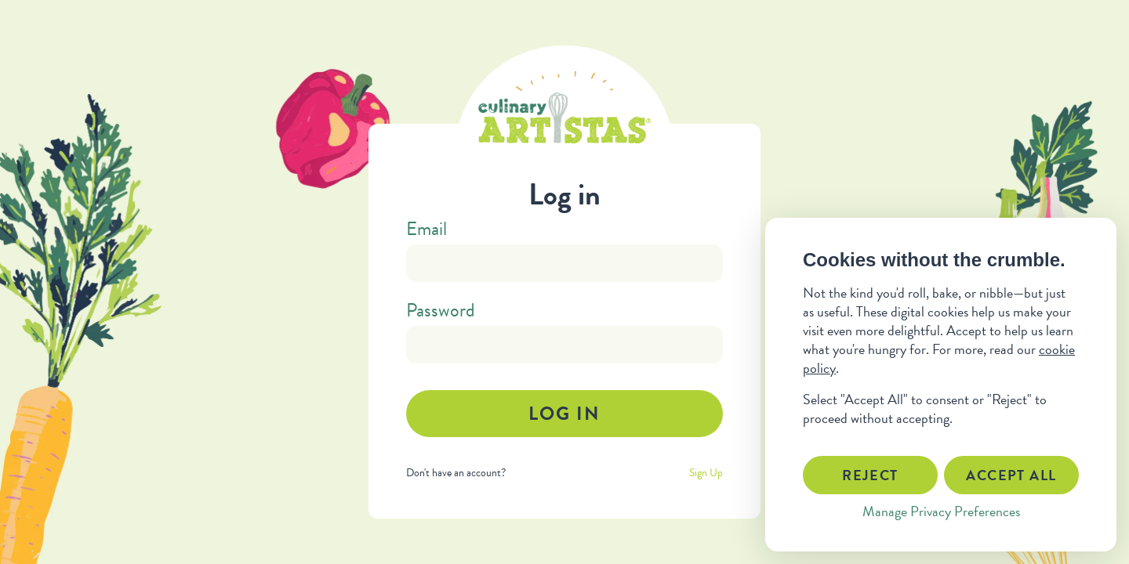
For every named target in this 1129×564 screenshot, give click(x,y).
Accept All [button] (1011, 475)
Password (440, 310)
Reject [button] (870, 475)
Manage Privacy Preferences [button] (941, 511)
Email (426, 228)
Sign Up (706, 473)
